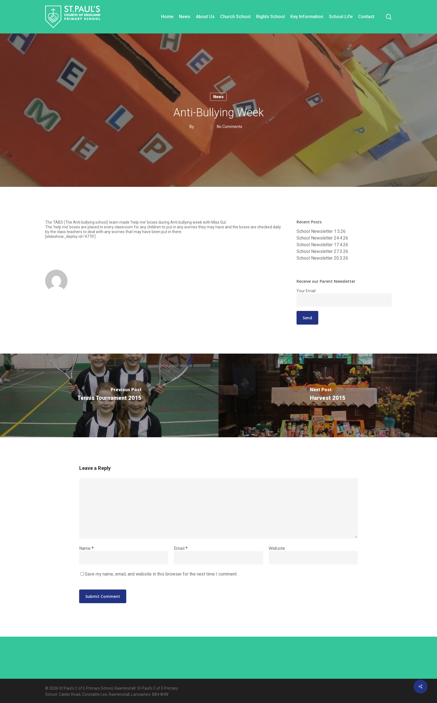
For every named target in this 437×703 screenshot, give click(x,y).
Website (277, 548)
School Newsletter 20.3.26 (322, 258)
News (218, 97)
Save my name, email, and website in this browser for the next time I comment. (161, 574)
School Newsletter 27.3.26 (322, 251)
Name (86, 548)
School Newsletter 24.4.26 (322, 238)
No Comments (229, 126)
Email (181, 548)
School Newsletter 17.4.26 (322, 245)
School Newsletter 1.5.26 (321, 231)
